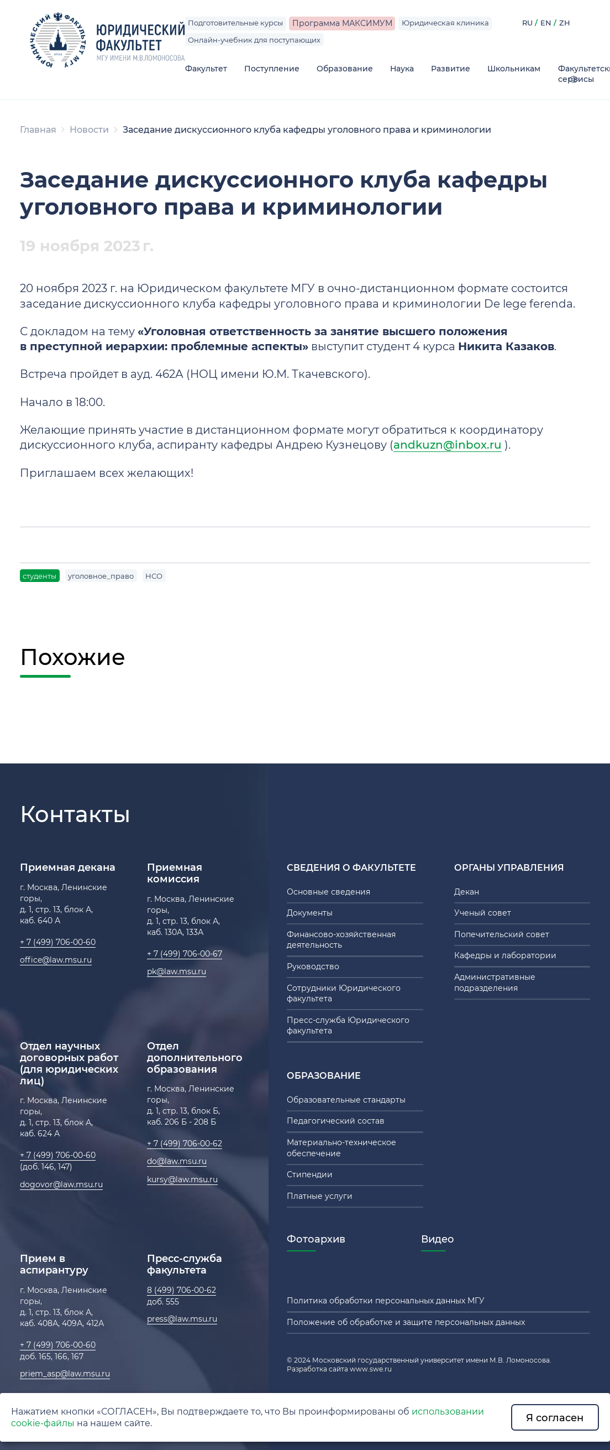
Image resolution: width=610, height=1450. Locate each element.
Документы (310, 913)
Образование (345, 69)
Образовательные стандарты (346, 1100)
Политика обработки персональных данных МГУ (386, 1301)
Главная (38, 129)
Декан (466, 892)
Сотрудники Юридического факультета (344, 993)
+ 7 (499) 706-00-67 (184, 954)
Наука (402, 69)
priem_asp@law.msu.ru (65, 1374)
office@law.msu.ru (56, 960)
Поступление (271, 69)
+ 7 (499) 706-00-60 (58, 942)
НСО (153, 575)
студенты (39, 575)
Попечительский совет (501, 934)
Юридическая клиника (445, 22)
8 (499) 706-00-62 (181, 1290)
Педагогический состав (336, 1121)
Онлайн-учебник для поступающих (254, 39)
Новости (89, 129)
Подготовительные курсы (235, 22)
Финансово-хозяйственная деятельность (341, 939)
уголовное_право (101, 575)
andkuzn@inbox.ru (447, 444)
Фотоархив (316, 1239)
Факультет (206, 69)
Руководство (313, 966)
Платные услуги (320, 1196)
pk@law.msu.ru (176, 971)
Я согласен (554, 1417)
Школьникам (513, 69)
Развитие (450, 69)
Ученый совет (482, 913)
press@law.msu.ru (182, 1319)
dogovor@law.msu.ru (61, 1184)
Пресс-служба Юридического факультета (348, 1025)
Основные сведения (328, 892)
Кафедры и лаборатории (505, 955)
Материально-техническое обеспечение (341, 1147)
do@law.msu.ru (177, 1161)
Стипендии (310, 1174)
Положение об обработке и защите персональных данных (406, 1322)
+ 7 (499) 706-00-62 (184, 1143)
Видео (437, 1239)
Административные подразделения (494, 982)
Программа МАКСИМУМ (342, 23)
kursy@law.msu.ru (182, 1179)
